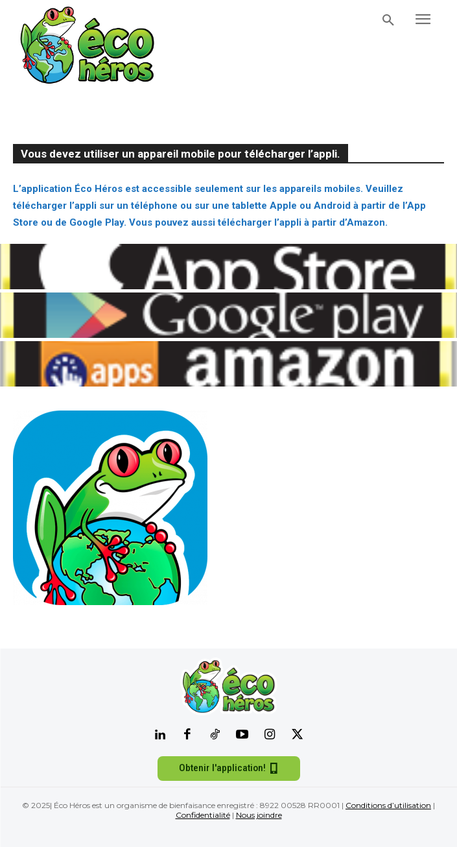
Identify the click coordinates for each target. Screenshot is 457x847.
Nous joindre (259, 815)
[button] (388, 20)
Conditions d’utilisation (388, 805)
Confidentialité (203, 815)
